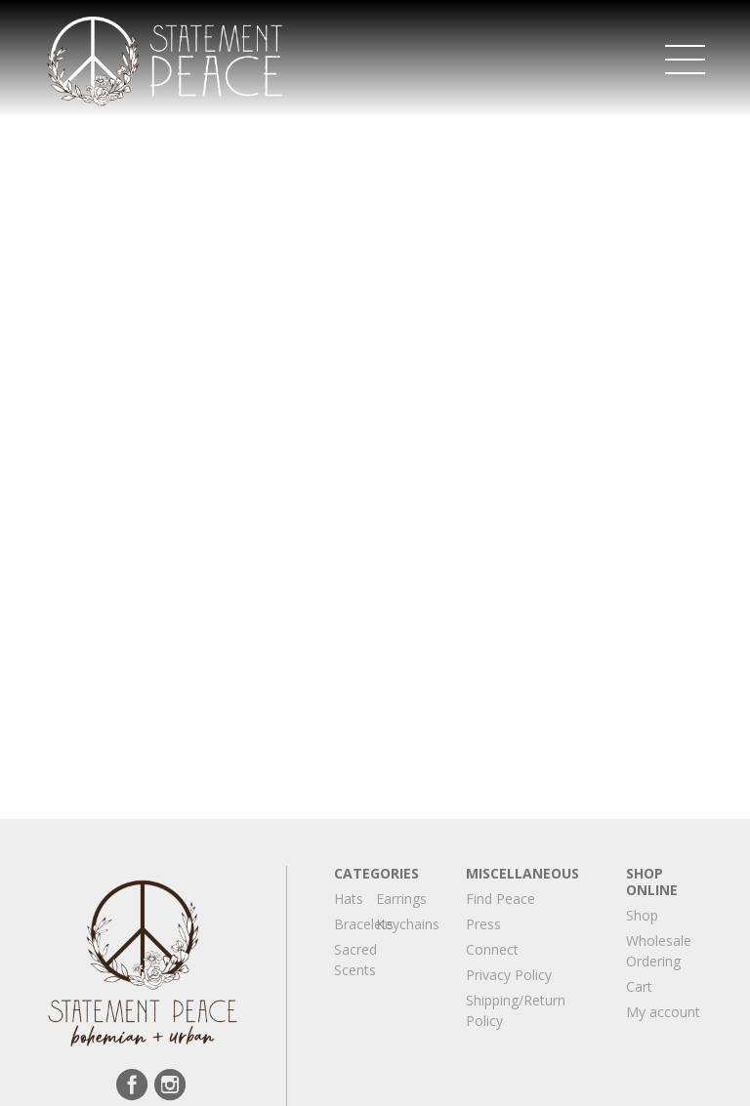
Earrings (401, 898)
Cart (639, 986)
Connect (492, 949)
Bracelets (364, 924)
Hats (348, 898)
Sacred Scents (355, 959)
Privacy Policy (509, 974)
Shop (642, 915)
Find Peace (500, 898)
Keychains (407, 924)
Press (483, 924)
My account (663, 1012)
